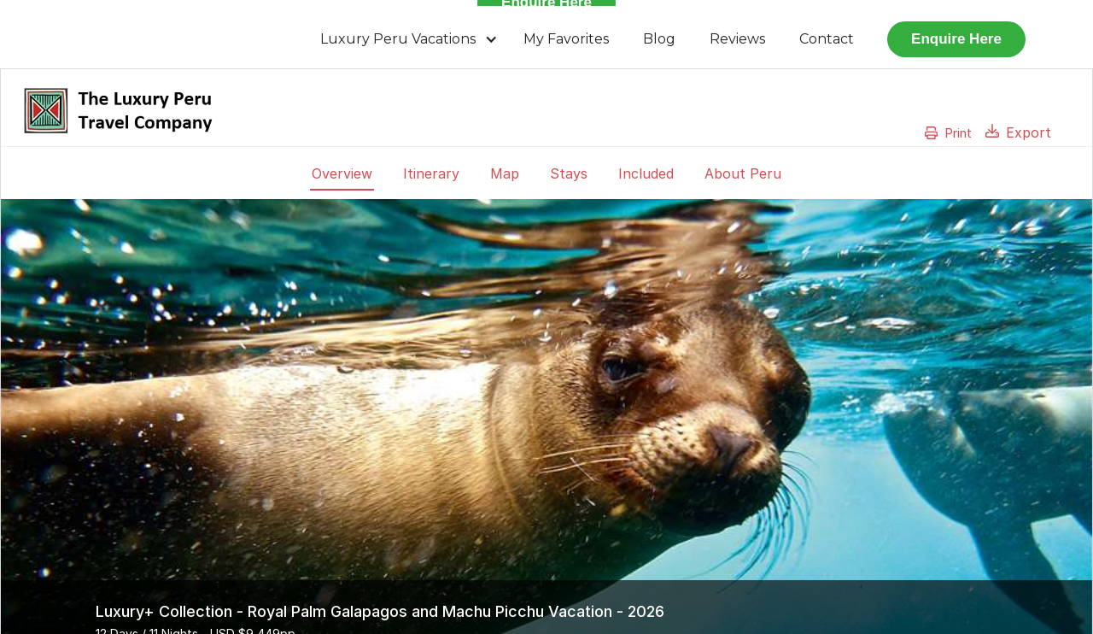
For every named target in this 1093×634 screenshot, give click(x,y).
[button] (409, 39)
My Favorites (566, 39)
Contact (826, 39)
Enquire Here (956, 39)
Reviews (737, 39)
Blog (659, 39)
